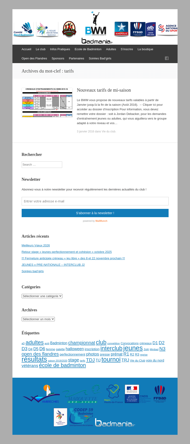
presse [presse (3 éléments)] (105, 354)
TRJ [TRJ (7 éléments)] (125, 360)
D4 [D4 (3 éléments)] (30, 349)
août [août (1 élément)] (46, 343)
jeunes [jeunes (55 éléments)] (133, 348)
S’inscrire (127, 49)
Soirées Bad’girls (100, 58)
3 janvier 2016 (85, 131)
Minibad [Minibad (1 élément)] (154, 349)
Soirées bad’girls (33, 271)
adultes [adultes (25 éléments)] (35, 342)
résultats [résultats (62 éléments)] (34, 359)
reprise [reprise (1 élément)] (144, 354)
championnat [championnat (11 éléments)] (81, 342)
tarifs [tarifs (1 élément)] (82, 360)
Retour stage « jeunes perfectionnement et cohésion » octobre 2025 (67, 252)
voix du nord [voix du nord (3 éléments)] (155, 360)
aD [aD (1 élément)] (23, 343)
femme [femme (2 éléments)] (50, 349)
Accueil (26, 49)
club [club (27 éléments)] (101, 342)
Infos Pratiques (60, 49)
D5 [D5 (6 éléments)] (35, 349)
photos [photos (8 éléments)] (92, 354)
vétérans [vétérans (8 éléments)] (30, 365)
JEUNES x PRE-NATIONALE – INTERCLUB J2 (53, 264)
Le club (41, 49)
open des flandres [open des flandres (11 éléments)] (40, 353)
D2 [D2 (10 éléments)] (161, 342)
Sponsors (58, 58)
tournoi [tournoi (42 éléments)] (111, 359)
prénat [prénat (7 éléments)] (117, 354)
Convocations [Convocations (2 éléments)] (130, 343)
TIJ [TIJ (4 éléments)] (98, 360)
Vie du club (108, 131)
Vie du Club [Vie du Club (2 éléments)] (137, 360)
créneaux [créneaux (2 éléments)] (146, 343)
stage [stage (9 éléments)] (73, 359)
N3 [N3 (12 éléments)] (162, 348)
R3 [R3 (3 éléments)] (137, 354)
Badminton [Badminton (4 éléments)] (58, 343)
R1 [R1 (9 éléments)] (126, 353)
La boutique (145, 49)
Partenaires (76, 58)
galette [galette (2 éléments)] (60, 349)
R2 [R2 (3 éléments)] (132, 354)
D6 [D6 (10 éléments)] (42, 348)
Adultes (111, 49)
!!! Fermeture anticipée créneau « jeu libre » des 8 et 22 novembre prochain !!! (73, 258)
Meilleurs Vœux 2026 (36, 245)
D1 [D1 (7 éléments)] (155, 343)
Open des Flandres (34, 58)
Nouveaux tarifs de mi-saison (104, 90)
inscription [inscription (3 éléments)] (92, 349)
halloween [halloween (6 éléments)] (75, 349)
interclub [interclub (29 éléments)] (111, 348)
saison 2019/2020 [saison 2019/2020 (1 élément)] (57, 360)
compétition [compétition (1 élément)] (113, 343)
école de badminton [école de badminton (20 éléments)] (62, 365)
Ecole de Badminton (88, 49)
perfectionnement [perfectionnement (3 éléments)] (72, 354)
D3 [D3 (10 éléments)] (24, 348)
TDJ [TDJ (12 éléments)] (90, 359)
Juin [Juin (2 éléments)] (146, 349)
